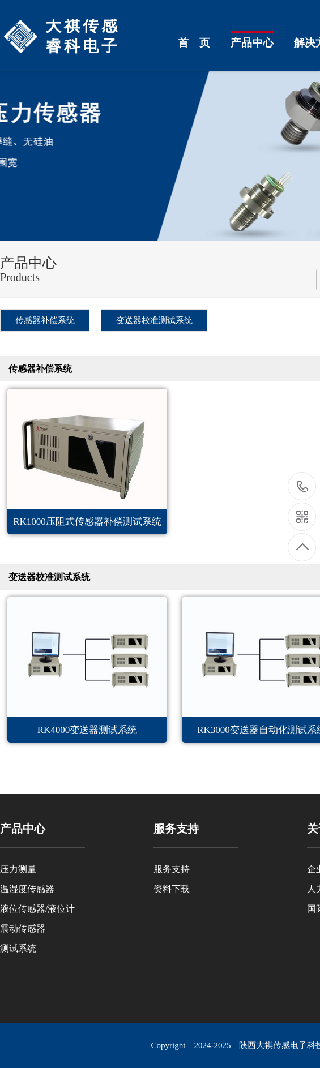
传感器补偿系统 (45, 320)
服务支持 (171, 869)
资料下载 (171, 889)
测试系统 (18, 948)
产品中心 (252, 43)
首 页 (194, 43)
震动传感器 (22, 928)
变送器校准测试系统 (154, 320)
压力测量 (18, 869)
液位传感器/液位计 (37, 908)
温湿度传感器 (27, 889)
